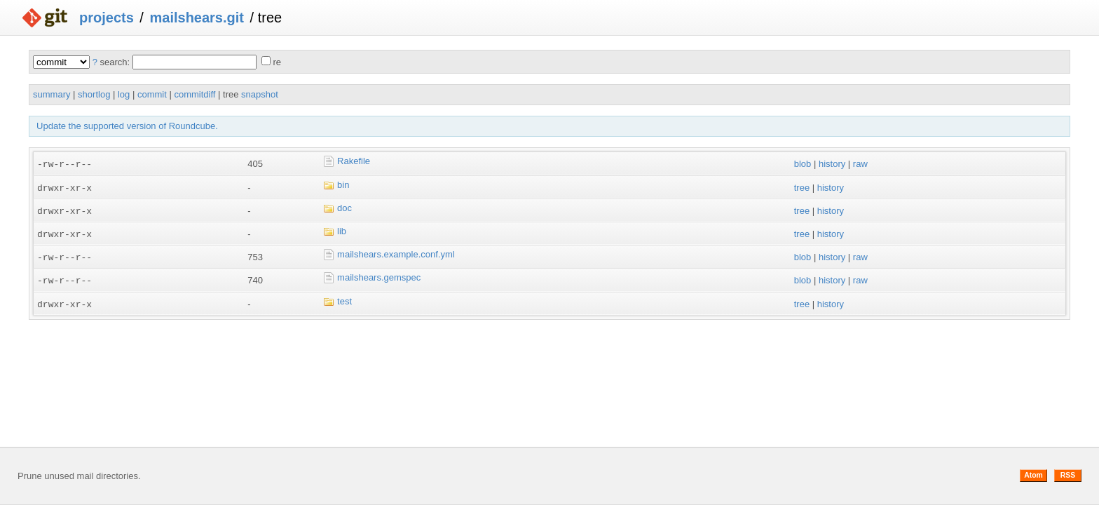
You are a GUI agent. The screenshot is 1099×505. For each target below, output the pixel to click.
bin (343, 184)
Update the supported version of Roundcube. (127, 126)
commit (152, 94)
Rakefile (353, 161)
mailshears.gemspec (379, 275)
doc (344, 206)
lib (341, 229)
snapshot (259, 94)
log (124, 94)
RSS (1067, 475)
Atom (1033, 475)
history (832, 164)
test (344, 297)
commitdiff (194, 94)
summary (51, 94)
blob (803, 164)
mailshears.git (196, 17)
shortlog (94, 94)
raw (860, 164)
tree (802, 187)
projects (106, 17)
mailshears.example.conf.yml (396, 252)
